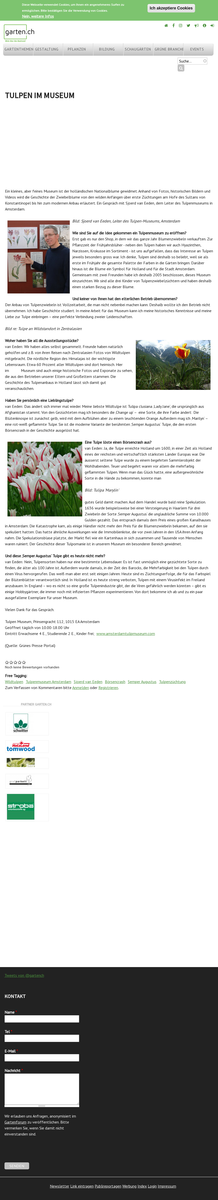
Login (152, 1186)
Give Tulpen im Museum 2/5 (11, 662)
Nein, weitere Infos (38, 16)
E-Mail (11, 1051)
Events (197, 49)
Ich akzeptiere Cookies (171, 8)
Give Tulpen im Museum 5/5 (24, 662)
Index (142, 1186)
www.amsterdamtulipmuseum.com (125, 633)
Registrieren (108, 687)
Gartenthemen (18, 49)
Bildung (107, 49)
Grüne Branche (169, 49)
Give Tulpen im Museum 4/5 (20, 662)
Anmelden (80, 687)
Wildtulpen (14, 681)
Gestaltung (47, 49)
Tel (8, 1031)
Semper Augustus (142, 681)
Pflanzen (77, 49)
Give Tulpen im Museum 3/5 (15, 662)
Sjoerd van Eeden (88, 681)
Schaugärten (138, 49)
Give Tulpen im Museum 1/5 (7, 662)
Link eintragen (82, 1186)
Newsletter (59, 1186)
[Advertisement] (109, 142)
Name (10, 1012)
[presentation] (42, 1152)
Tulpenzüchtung (172, 681)
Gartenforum (15, 1122)
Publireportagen (108, 1186)
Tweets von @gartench (24, 975)
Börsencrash (115, 681)
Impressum (167, 1186)
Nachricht (13, 1070)
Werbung (129, 1186)
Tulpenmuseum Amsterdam (48, 681)
